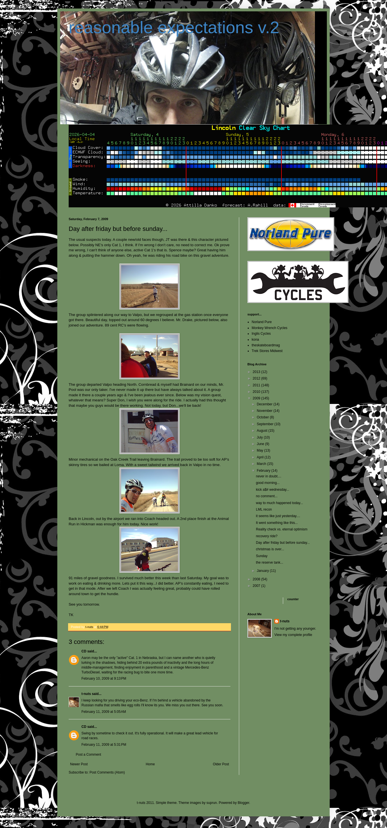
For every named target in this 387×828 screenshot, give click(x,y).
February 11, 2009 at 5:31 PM (103, 745)
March (262, 464)
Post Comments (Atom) (107, 772)
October (263, 417)
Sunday (262, 556)
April (260, 457)
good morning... (267, 483)
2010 (257, 392)
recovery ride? (266, 536)
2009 (257, 398)
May (260, 450)
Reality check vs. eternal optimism (281, 529)
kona (255, 340)
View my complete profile (293, 635)
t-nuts (86, 694)
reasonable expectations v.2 (174, 27)
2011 (257, 385)
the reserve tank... (269, 562)
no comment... (266, 496)
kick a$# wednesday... (272, 490)
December (265, 404)
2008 (257, 579)
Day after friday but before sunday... (283, 543)
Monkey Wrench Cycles (269, 328)
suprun (212, 803)
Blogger (243, 803)
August (262, 431)
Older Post (221, 764)
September (265, 424)
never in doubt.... (268, 476)
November (265, 411)
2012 (257, 378)
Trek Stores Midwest (267, 351)
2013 (257, 372)
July (260, 437)
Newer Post (79, 764)
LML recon (264, 509)
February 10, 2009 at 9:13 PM (103, 678)
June (261, 444)
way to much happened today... (279, 503)
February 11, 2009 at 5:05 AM (103, 712)
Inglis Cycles (261, 334)
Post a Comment (88, 755)
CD (83, 651)
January (263, 571)
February (264, 471)
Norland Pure (262, 322)
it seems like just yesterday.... (278, 516)
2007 (257, 586)
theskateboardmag (266, 345)
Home (150, 764)
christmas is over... (270, 549)
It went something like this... (277, 523)
